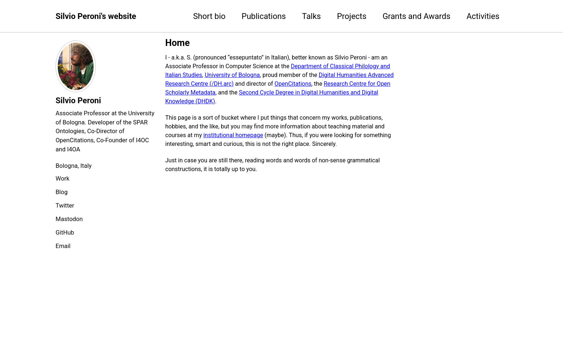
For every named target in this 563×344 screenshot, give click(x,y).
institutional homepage (233, 135)
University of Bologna (232, 74)
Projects (352, 16)
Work (62, 178)
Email (63, 246)
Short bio (209, 16)
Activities (482, 16)
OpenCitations (293, 83)
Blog (62, 192)
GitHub (65, 232)
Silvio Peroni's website (96, 16)
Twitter (65, 205)
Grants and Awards (416, 16)
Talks (311, 16)
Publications (264, 16)
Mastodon (69, 219)
